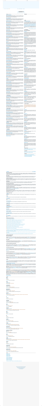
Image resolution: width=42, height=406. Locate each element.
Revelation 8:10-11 (17, 188)
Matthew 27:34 (15, 267)
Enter (32, 151)
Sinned (27, 149)
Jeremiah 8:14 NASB (8, 355)
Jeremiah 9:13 (25, 135)
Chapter (35, 171)
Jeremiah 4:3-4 (9, 237)
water (29, 25)
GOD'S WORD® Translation (9, 69)
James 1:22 (13, 238)
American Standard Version (9, 60)
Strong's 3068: (7, 321)
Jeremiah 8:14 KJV (8, 356)
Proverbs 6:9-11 (29, 237)
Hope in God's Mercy (8, 215)
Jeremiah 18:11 (25, 91)
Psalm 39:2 (25, 130)
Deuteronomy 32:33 (29, 272)
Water (29, 149)
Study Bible (8, 171)
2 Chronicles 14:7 (26, 62)
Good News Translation (8, 72)
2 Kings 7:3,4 (25, 109)
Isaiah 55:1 (21, 254)
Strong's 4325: (7, 336)
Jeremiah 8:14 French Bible (9, 359)
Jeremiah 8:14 (7, 260)
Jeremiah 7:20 (25, 248)
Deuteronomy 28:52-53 (26, 78)
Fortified (34, 151)
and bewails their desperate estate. (28, 156)
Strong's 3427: (7, 287)
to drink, (31, 25)
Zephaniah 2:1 (25, 49)
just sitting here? (34, 23)
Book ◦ (33, 171)
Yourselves (32, 149)
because (33, 25)
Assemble (25, 151)
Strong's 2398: (7, 347)
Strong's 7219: (7, 332)
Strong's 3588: (7, 317)
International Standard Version (9, 75)
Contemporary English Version (9, 63)
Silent (26, 149)
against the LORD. (27, 26)
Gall (35, 151)
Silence (25, 149)
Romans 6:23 (16, 257)
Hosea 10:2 (14, 257)
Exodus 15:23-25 (12, 188)
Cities (27, 151)
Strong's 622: (7, 291)
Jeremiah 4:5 (25, 264)
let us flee (29, 24)
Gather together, (25, 24)
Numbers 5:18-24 (26, 142)
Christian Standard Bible (8, 54)
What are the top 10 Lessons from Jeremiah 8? (12, 228)
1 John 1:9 (28, 257)
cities (34, 24)
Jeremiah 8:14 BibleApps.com (9, 357)
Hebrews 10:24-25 (34, 240)
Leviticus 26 (33, 248)
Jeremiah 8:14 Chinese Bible (9, 358)
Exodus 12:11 (25, 44)
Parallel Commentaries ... (8, 275)
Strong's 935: (7, 295)
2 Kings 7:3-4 (25, 31)
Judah (7, 196)
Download (35, 28)
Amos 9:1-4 (18, 245)
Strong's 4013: (7, 302)
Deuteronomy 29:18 (19, 267)
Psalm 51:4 (7, 250)
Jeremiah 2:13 (10, 257)
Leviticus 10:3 (25, 126)
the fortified (32, 24)
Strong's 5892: (7, 306)
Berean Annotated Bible (8, 51)
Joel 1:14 (21, 240)
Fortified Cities (8, 198)
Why (29, 23)
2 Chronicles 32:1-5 (26, 67)
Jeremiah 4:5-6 (26, 244)
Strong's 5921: (7, 280)
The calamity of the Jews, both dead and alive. (29, 154)
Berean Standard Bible (31, 28)
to (30, 24)
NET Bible (7, 78)
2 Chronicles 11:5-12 (26, 59)
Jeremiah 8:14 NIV (8, 353)
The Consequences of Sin (8, 206)
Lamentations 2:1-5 (30, 248)
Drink (31, 151)
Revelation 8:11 (14, 253)
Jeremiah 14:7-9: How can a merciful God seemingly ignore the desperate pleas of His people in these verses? (18, 229)
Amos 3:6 (25, 88)
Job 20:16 (34, 272)
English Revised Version (8, 66)
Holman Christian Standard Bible (9, 57)
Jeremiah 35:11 (25, 117)
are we (31, 23)
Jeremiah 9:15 (25, 100)
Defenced (30, 151)
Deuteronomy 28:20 (26, 95)
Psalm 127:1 (21, 245)
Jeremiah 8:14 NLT (8, 354)
